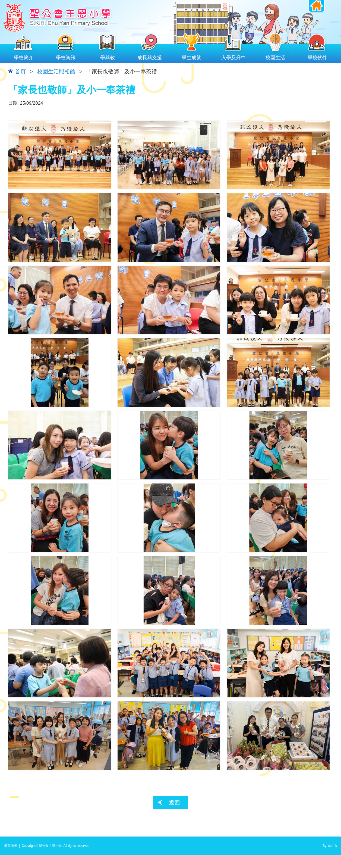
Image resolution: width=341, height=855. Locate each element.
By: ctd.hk (330, 846)
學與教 (108, 56)
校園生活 (275, 56)
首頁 (20, 71)
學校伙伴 (317, 56)
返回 (174, 803)
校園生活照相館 (56, 71)
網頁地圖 (10, 846)
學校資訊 (66, 56)
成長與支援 (150, 56)
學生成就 (192, 56)
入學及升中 (234, 56)
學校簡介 (24, 56)
